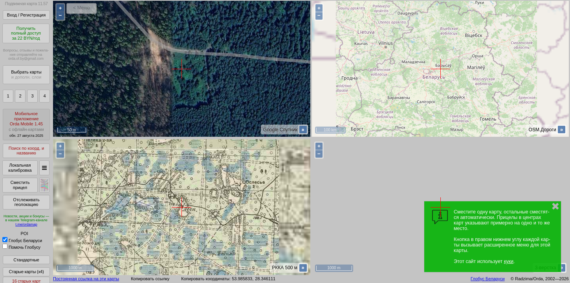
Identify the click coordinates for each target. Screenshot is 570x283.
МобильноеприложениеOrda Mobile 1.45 (26, 124)
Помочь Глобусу (21, 247)
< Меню (81, 8)
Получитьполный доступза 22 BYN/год (26, 33)
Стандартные (26, 259)
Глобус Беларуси (22, 240)
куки (508, 261)
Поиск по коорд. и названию (26, 151)
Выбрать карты (26, 74)
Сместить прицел (19, 185)
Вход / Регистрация (26, 15)
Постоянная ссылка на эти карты (86, 278)
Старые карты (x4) (26, 271)
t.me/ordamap (26, 224)
